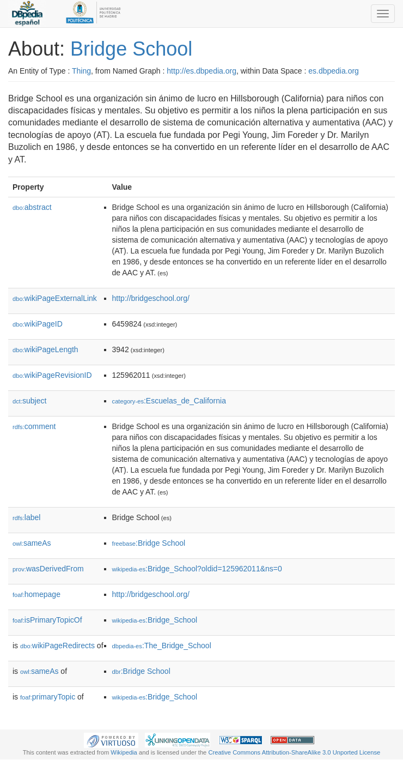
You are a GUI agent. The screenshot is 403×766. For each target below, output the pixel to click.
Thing (81, 71)
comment (34, 426)
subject (29, 400)
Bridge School (131, 49)
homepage (36, 594)
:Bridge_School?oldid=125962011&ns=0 (197, 568)
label (26, 517)
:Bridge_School (155, 620)
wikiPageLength (45, 349)
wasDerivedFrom (48, 568)
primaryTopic (47, 696)
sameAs (32, 543)
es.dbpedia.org (333, 71)
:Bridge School (149, 543)
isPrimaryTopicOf (47, 620)
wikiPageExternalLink (55, 298)
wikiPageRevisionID (52, 375)
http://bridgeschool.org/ (151, 298)
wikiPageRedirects (57, 645)
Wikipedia (124, 752)
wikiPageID (38, 323)
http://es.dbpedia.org (201, 71)
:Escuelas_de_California (169, 400)
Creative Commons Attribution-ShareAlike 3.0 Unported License (294, 752)
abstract (32, 207)
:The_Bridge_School (161, 645)
